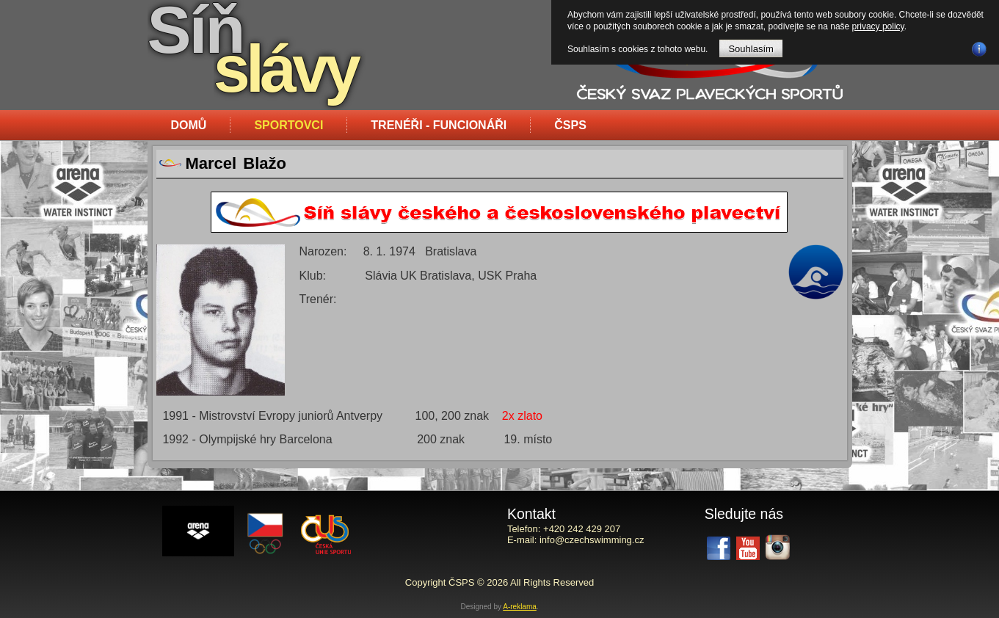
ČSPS (570, 125)
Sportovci (288, 125)
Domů (189, 125)
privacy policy (878, 26)
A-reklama (520, 607)
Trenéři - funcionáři (438, 125)
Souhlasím (750, 48)
